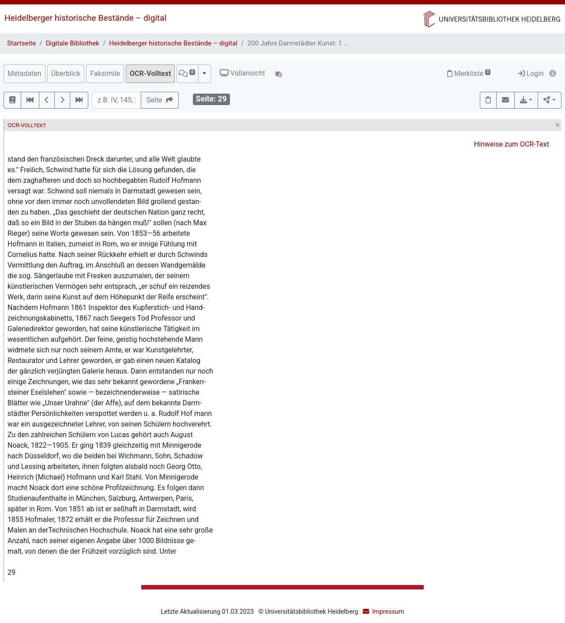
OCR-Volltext (150, 73)
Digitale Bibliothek (72, 43)
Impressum (388, 611)
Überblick (66, 73)
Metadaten (24, 73)
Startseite (21, 43)
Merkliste (468, 73)
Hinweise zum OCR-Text (511, 144)
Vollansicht (242, 73)
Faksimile (105, 73)
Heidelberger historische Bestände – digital (85, 18)
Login (531, 73)
